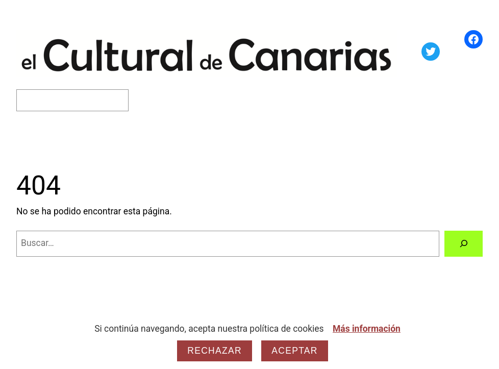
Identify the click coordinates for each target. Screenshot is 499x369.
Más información (367, 329)
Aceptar (294, 351)
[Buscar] (463, 244)
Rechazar (214, 351)
